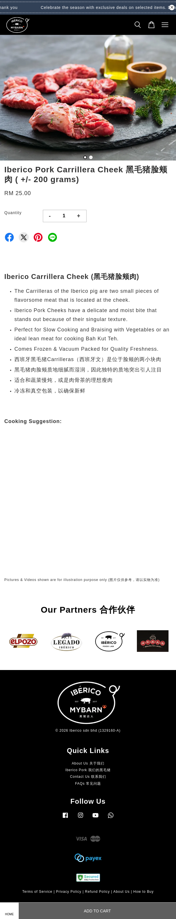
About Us (121, 892)
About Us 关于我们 (88, 763)
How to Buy (143, 892)
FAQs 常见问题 (88, 784)
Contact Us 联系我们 (88, 777)
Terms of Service (37, 892)
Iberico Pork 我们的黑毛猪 (88, 770)
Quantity (13, 212)
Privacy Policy (68, 892)
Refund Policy (97, 892)
